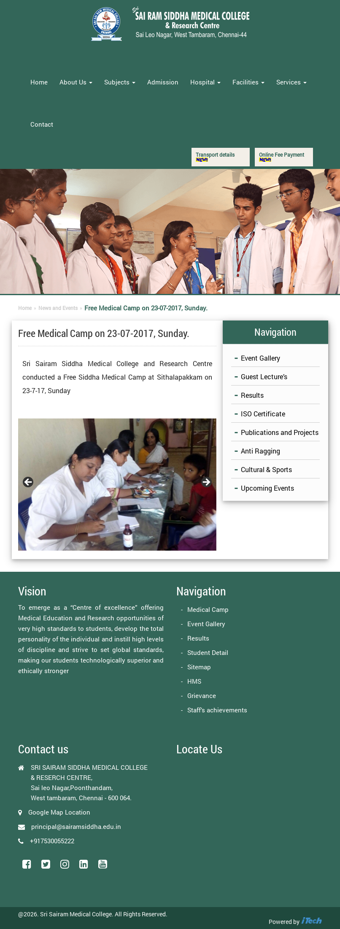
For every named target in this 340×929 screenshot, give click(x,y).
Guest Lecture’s (264, 376)
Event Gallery (260, 357)
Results (252, 395)
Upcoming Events (267, 488)
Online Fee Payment (281, 156)
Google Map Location (59, 812)
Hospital (205, 82)
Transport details (215, 156)
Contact (41, 124)
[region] (117, 484)
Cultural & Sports (266, 469)
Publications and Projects (279, 432)
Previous (28, 482)
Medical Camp (208, 609)
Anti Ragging (260, 450)
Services (291, 82)
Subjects (119, 82)
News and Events (58, 307)
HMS (194, 681)
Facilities (248, 82)
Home (39, 82)
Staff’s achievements (217, 710)
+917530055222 (52, 841)
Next (206, 482)
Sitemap (199, 667)
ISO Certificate (263, 413)
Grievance (201, 695)
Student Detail (207, 652)
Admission (162, 82)
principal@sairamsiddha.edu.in (76, 826)
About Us (75, 82)
